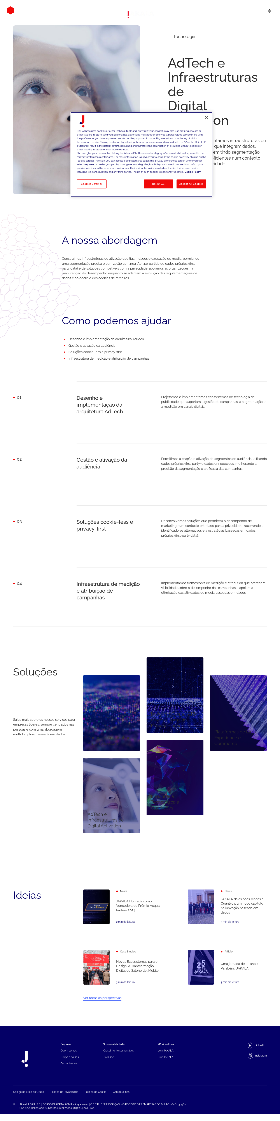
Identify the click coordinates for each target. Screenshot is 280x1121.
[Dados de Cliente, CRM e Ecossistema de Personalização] (175, 695)
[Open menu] (10, 10)
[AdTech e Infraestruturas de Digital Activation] (111, 795)
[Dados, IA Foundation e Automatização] (111, 713)
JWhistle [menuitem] (108, 1058)
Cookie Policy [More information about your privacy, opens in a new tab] (193, 171)
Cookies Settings (92, 183)
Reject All (158, 183)
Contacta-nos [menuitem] (69, 1065)
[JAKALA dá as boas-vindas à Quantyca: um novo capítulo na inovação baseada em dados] (227, 913)
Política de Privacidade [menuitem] (64, 1101)
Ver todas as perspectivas (102, 1000)
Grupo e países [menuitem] (70, 1058)
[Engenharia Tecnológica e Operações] (175, 777)
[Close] (206, 117)
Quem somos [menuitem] (69, 1052)
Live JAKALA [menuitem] (165, 1058)
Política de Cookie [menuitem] (95, 1101)
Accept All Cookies (191, 183)
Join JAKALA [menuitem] (165, 1052)
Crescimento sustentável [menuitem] (118, 1052)
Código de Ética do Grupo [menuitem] (28, 1101)
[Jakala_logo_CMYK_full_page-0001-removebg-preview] (140, 14)
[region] (141, 154)
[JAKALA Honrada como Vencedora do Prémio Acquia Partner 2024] (122, 907)
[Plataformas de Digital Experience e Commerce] (238, 713)
